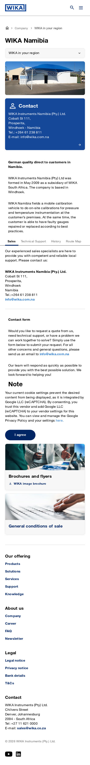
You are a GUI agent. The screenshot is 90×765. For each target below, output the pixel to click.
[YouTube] (8, 754)
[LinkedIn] (18, 754)
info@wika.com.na (20, 300)
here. (60, 421)
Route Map (73, 241)
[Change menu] (81, 8)
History (56, 241)
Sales (12, 241)
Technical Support (33, 241)
